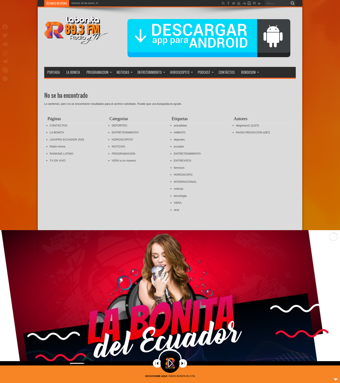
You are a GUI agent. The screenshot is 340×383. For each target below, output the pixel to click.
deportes (179, 139)
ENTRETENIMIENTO (151, 72)
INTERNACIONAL (185, 181)
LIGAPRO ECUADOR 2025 (67, 139)
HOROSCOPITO (181, 72)
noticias (178, 188)
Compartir (8, 87)
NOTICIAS (124, 72)
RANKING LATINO (61, 153)
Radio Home (57, 146)
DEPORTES (119, 125)
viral (176, 210)
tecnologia (180, 195)
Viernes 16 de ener (82, 3)
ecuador (179, 146)
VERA (177, 202)
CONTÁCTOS (227, 72)
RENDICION (250, 72)
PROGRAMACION (99, 72)
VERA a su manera (124, 160)
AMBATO (179, 132)
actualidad (180, 125)
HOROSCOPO (183, 174)
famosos (179, 167)
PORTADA (53, 72)
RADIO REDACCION (249, 132)
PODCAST (206, 72)
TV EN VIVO (57, 160)
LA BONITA (73, 72)
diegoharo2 (243, 125)
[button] (333, 295)
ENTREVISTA (182, 160)
